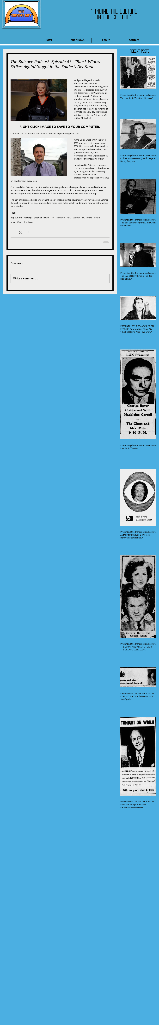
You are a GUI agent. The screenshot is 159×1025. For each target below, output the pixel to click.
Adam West (16, 222)
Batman (76, 217)
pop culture (16, 217)
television (60, 217)
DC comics (87, 217)
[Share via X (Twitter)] (20, 232)
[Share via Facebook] (12, 232)
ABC (69, 217)
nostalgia (28, 217)
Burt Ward (28, 222)
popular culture (41, 217)
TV (52, 217)
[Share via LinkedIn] (28, 232)
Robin (97, 217)
